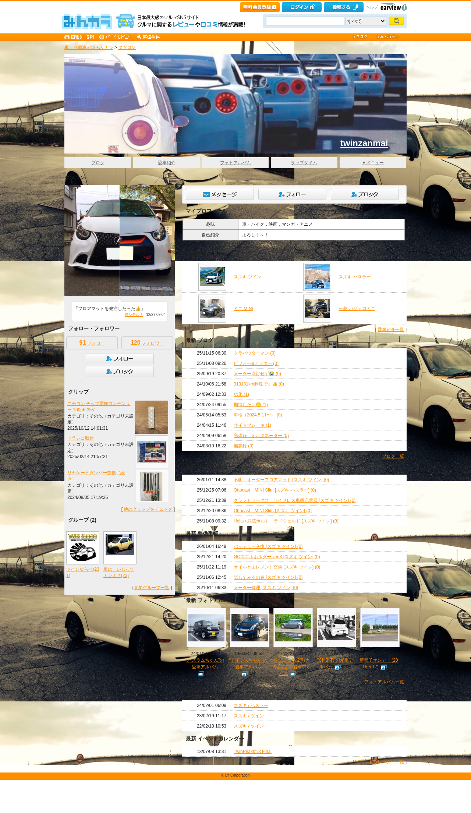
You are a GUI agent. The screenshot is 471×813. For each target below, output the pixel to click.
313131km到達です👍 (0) (259, 384)
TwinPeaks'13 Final (253, 751)
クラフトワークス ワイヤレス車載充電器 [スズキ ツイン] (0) (294, 500)
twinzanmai (364, 143)
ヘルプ (372, 7)
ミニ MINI (243, 308)
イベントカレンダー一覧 (379, 761)
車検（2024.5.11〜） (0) (258, 415)
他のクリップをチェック (148, 509)
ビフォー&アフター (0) (256, 363)
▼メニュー (373, 162)
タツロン (127, 47)
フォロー (92, 342)
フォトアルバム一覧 (384, 681)
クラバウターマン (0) (255, 353)
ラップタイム (304, 162)
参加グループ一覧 (151, 587)
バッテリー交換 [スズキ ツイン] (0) (268, 546)
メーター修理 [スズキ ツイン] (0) (266, 587)
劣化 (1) (241, 394)
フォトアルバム (235, 162)
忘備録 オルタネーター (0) (261, 435)
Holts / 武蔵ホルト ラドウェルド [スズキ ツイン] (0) (286, 521)
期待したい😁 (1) (251, 404)
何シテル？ (134, 315)
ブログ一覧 (393, 456)
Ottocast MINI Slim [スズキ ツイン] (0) (273, 510)
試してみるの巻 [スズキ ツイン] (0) (268, 577)
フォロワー (147, 342)
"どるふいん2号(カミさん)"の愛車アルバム (292, 667)
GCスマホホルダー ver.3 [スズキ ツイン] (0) (277, 556)
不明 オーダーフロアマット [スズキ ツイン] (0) (281, 479)
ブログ (98, 162)
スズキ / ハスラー (251, 705)
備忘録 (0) (244, 445)
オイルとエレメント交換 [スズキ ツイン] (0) (277, 567)
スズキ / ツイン (249, 715)
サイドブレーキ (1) (252, 425)
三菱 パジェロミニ (357, 308)
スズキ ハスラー (355, 276)
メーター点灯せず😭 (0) (257, 373)
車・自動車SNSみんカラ (88, 47)
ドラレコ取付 (80, 438)
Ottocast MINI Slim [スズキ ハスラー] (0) (275, 490)
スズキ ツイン (247, 276)
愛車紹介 (167, 162)
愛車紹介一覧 (391, 329)
